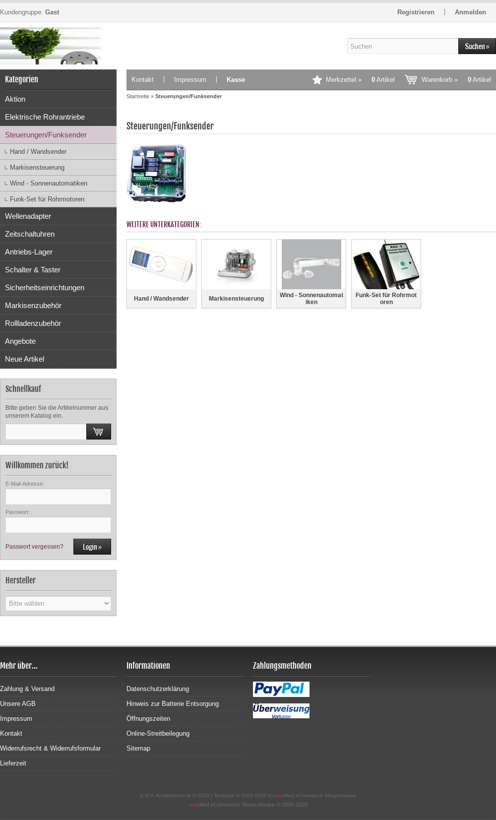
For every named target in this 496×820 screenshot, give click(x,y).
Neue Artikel (24, 359)
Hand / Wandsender (38, 151)
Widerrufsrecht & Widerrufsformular (50, 748)
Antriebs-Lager (29, 252)
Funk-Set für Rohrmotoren (47, 199)
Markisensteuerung (37, 167)
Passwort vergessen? (34, 546)
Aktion (15, 99)
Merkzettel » (360, 79)
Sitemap (138, 748)
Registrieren (415, 12)
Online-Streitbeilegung (157, 733)
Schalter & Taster (33, 269)
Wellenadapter (28, 216)
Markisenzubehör (33, 305)
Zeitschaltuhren (30, 234)
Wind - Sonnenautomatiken (48, 183)
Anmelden (470, 12)
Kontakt (142, 79)
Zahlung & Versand (27, 689)
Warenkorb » (456, 79)
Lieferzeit (13, 763)
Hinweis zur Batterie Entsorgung (172, 703)
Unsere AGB (18, 703)
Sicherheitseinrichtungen (44, 287)
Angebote (20, 341)
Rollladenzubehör (33, 323)
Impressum (190, 79)
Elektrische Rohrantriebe (45, 117)
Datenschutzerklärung (157, 689)
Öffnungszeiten (148, 718)
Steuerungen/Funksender (46, 134)
